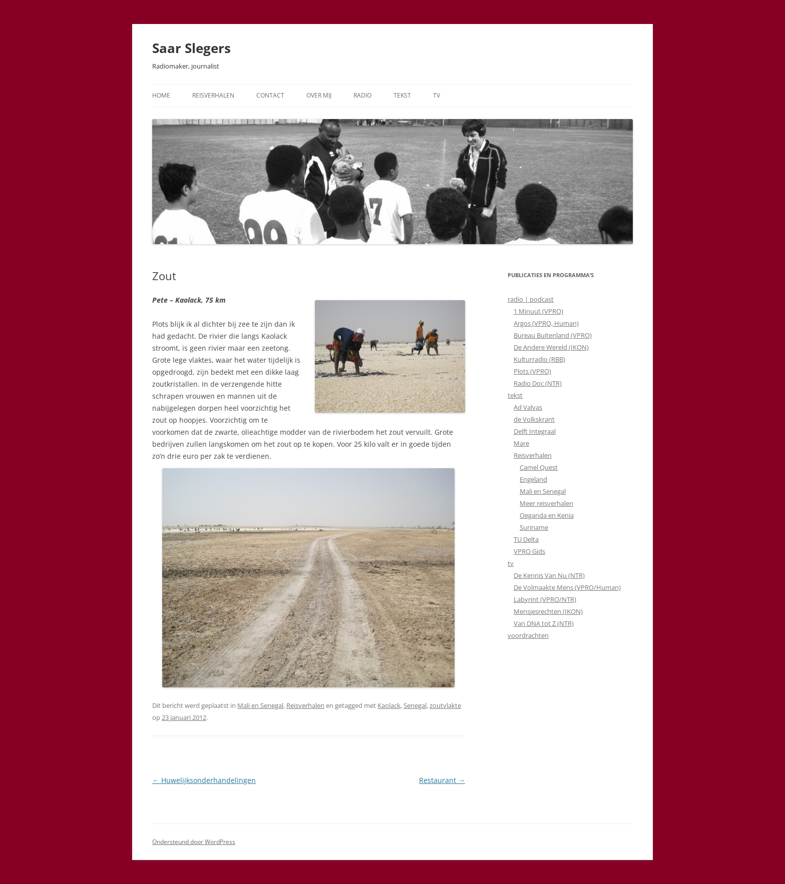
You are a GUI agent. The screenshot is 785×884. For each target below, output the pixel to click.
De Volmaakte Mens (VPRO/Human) (567, 587)
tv (511, 563)
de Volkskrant (534, 419)
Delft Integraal (535, 431)
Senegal (415, 705)
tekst (515, 395)
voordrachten (528, 635)
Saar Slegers (191, 48)
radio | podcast (531, 299)
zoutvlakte (445, 705)
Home (161, 95)
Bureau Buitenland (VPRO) (553, 335)
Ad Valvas (528, 407)
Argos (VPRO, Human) (546, 323)
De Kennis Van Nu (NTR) (549, 575)
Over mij (318, 95)
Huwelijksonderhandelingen (204, 780)
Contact (270, 95)
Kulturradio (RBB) (539, 359)
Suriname (534, 527)
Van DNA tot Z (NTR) (544, 623)
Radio (362, 95)
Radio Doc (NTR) (538, 383)
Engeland (533, 479)
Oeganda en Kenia (547, 515)
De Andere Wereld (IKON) (551, 347)
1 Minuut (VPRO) (538, 311)
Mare (521, 443)
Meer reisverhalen (546, 503)
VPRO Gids (529, 551)
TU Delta (526, 539)
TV (436, 95)
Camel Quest (539, 467)
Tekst (402, 95)
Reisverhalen (213, 95)
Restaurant (442, 780)
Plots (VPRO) (532, 371)
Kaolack (389, 705)
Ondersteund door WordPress (193, 841)
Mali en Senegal (260, 705)
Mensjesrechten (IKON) (548, 611)
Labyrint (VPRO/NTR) (545, 599)
